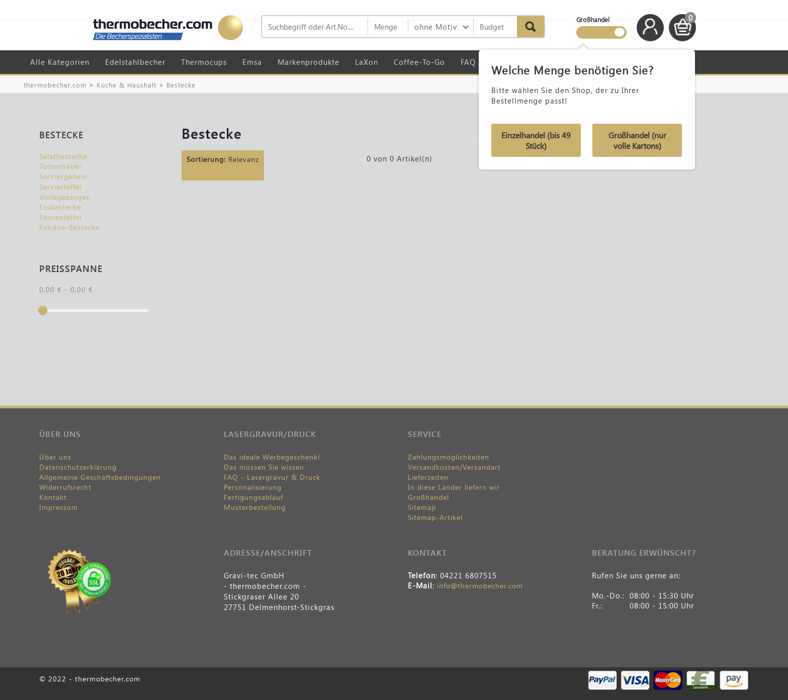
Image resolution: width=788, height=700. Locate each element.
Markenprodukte (308, 62)
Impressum (58, 507)
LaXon (366, 62)
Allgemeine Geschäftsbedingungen (100, 477)
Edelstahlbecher (135, 62)
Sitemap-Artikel (435, 517)
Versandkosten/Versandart (454, 467)
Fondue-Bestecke (69, 227)
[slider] (42, 310)
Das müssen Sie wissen (264, 467)
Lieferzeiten (428, 477)
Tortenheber (60, 166)
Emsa (252, 62)
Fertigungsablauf (253, 497)
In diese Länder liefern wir (454, 487)
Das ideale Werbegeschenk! (272, 457)
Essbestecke (60, 207)
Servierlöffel (60, 187)
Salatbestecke (63, 156)
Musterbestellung (255, 507)
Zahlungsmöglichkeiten (448, 457)
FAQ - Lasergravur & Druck (272, 477)
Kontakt (53, 497)
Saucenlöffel (60, 217)
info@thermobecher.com (480, 585)
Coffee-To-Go (419, 62)
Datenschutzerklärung (78, 467)
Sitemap (422, 507)
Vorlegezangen (65, 197)
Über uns (55, 457)
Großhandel (428, 497)
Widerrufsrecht (65, 487)
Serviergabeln (63, 176)
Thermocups (204, 62)
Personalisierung (253, 487)
